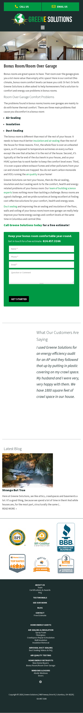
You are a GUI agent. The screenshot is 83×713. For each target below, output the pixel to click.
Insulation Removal (40, 642)
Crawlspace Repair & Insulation (41, 637)
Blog (40, 608)
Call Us (24, 6)
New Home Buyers (41, 663)
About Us (40, 585)
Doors (41, 675)
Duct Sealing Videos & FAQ (40, 650)
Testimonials (40, 597)
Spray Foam (40, 632)
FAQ (40, 592)
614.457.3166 (52, 241)
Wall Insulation (41, 640)
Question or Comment (21, 272)
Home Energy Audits (40, 625)
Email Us (62, 6)
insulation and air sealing (46, 140)
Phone (14, 256)
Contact (40, 613)
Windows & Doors (41, 670)
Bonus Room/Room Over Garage (40, 665)
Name (14, 248)
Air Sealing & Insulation (40, 630)
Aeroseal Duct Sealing (41, 648)
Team (40, 587)
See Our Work (40, 602)
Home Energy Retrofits (40, 660)
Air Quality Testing (41, 655)
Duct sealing (10, 206)
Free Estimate (40, 615)
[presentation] (25, 290)
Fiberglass (40, 635)
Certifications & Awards (40, 590)
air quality (31, 174)
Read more (8, 508)
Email (14, 264)
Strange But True (13, 490)
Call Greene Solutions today (23, 225)
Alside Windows (41, 673)
